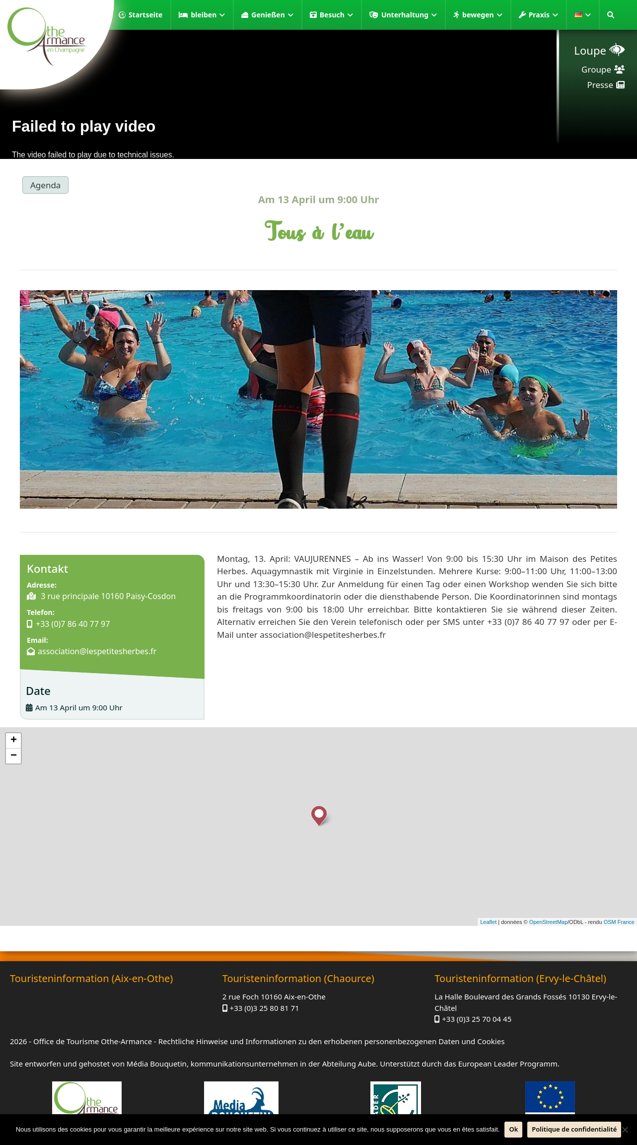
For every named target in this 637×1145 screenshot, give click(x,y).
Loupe (590, 50)
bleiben (208, 15)
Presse (600, 84)
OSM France (619, 922)
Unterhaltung (409, 15)
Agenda (45, 185)
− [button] (13, 756)
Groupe (596, 69)
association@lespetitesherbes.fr (97, 651)
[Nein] (625, 1130)
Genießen (272, 15)
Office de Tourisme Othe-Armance (92, 1041)
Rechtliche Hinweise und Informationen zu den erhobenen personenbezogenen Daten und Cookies (331, 1041)
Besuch (336, 15)
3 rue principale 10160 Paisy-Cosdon (107, 596)
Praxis (543, 15)
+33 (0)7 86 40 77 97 (73, 623)
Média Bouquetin (157, 1064)
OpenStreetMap (548, 922)
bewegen (482, 15)
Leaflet (488, 922)
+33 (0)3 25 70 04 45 (476, 1019)
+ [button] (13, 740)
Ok (513, 1129)
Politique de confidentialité (574, 1129)
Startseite (146, 14)
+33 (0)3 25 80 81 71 (264, 1008)
